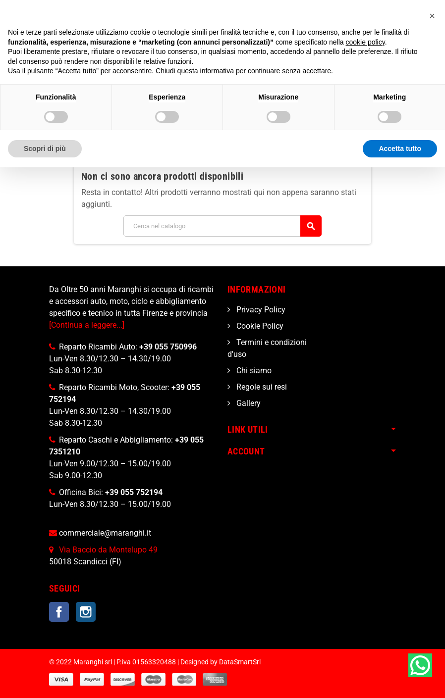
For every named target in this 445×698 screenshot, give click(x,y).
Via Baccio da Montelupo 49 (108, 549)
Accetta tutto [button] (400, 148)
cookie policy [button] (365, 42)
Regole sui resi (260, 387)
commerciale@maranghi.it (105, 533)
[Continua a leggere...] (86, 325)
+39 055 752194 (134, 492)
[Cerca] (222, 226)
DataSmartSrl (240, 662)
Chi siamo (253, 370)
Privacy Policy (259, 309)
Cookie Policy (258, 326)
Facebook (59, 612)
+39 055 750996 (168, 346)
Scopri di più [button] (45, 148)
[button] (432, 16)
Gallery (247, 403)
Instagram (86, 612)
